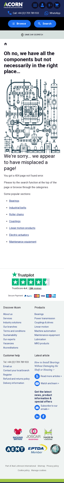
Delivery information (13, 383)
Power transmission (45, 318)
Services (7, 318)
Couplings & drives (44, 322)
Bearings (14, 200)
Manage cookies (38, 470)
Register (7, 374)
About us (8, 314)
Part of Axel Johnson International (20, 466)
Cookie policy (24, 470)
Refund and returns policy (16, 378)
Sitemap (41, 466)
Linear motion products (22, 228)
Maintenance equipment (22, 241)
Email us (7, 366)
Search (47, 23)
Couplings (15, 221)
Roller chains (16, 214)
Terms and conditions (14, 331)
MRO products (42, 343)
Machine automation (45, 331)
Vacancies (8, 343)
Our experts (9, 339)
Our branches (10, 326)
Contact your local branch (16, 370)
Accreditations (10, 347)
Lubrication (40, 339)
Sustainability (10, 335)
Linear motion (42, 326)
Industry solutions (12, 322)
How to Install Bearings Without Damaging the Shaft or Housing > (47, 366)
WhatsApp (52, 13)
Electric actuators (19, 234)
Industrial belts (17, 207)
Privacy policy (53, 466)
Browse (21, 23)
